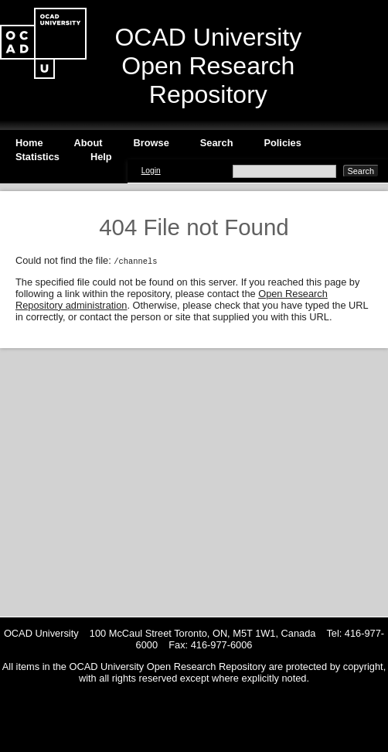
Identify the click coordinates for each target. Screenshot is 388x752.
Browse (151, 143)
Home (29, 143)
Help (101, 156)
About (88, 143)
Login (151, 170)
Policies (282, 143)
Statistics (37, 156)
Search (216, 143)
